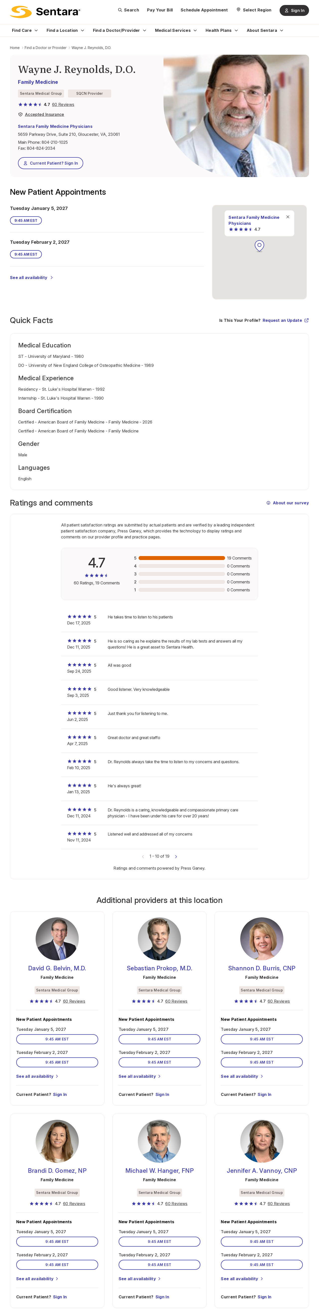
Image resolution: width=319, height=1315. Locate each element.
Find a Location (62, 30)
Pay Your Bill (160, 9)
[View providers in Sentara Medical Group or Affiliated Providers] (41, 115)
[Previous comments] (143, 856)
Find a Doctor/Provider (116, 30)
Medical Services (173, 30)
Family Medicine (38, 82)
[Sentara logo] (45, 12)
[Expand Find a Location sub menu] (82, 30)
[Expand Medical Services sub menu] (195, 30)
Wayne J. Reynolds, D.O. (91, 48)
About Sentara (262, 30)
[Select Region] (254, 10)
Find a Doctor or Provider (46, 48)
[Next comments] (175, 856)
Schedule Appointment (204, 9)
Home (15, 48)
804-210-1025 (55, 142)
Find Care (22, 30)
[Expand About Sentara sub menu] (281, 30)
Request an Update (286, 320)
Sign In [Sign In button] (294, 10)
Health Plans (219, 30)
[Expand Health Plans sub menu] (236, 30)
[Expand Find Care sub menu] (36, 30)
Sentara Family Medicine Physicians (55, 126)
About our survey (287, 502)
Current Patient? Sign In (50, 163)
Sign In (60, 1089)
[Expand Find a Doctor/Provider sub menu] (144, 30)
